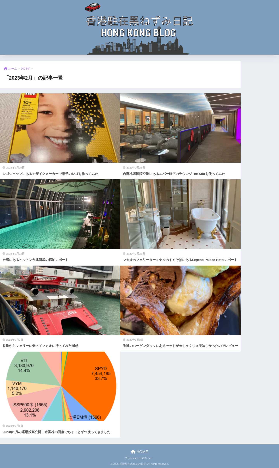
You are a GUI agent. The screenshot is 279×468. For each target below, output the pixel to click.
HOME (139, 452)
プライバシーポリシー (138, 458)
